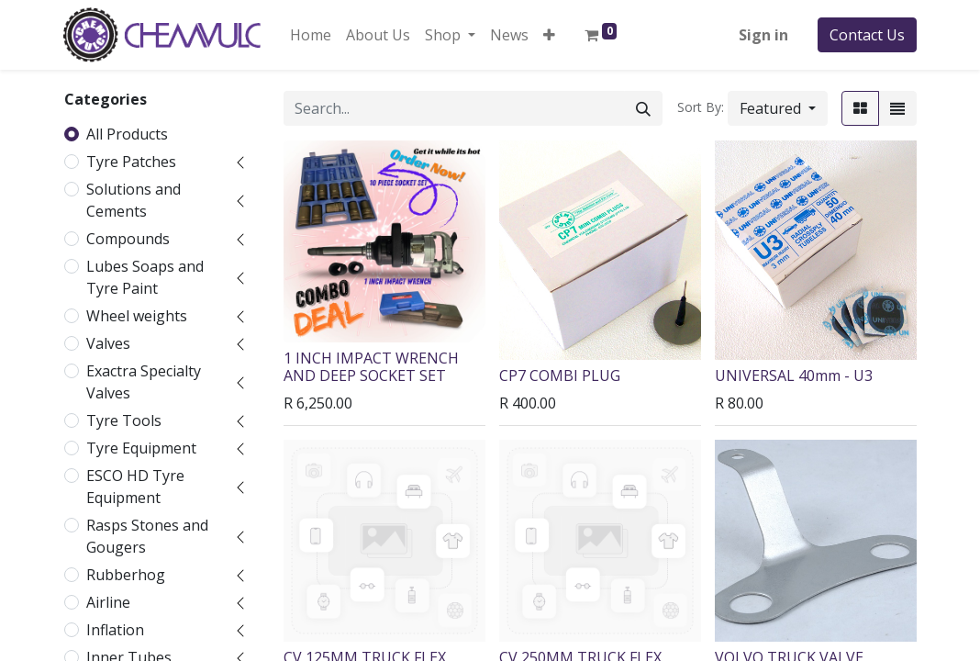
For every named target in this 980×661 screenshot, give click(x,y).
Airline (108, 602)
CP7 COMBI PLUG (559, 375)
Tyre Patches (131, 161)
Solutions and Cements (133, 200)
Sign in (763, 35)
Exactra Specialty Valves (143, 382)
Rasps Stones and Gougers (147, 536)
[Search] (643, 108)
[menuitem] (311, 35)
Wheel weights (136, 316)
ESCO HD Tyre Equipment (135, 486)
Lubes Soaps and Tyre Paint (145, 277)
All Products (127, 134)
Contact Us (867, 35)
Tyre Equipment (141, 448)
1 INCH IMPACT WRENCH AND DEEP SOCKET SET (371, 367)
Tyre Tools (123, 420)
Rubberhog (125, 575)
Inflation (115, 630)
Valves (108, 343)
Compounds (128, 239)
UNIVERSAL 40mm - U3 (794, 375)
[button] (549, 35)
